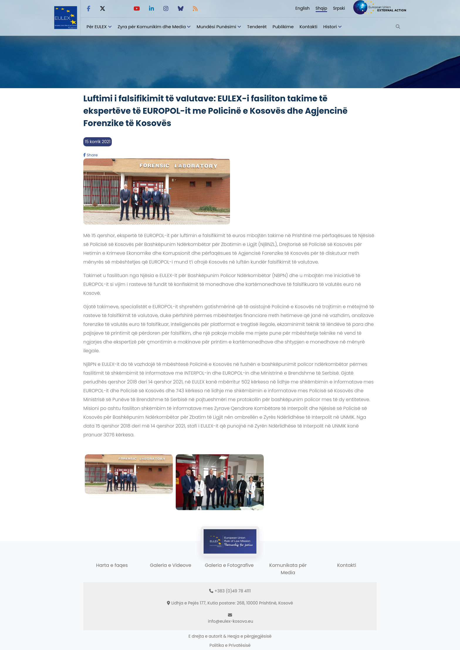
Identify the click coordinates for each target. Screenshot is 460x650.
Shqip (321, 8)
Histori (330, 27)
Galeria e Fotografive (229, 565)
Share (90, 155)
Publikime (283, 27)
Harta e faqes (112, 565)
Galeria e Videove (170, 565)
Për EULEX (97, 27)
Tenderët (257, 27)
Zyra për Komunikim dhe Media (152, 27)
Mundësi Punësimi (216, 27)
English (302, 8)
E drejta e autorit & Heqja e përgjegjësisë (230, 636)
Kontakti (308, 27)
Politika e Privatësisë (230, 645)
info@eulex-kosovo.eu (230, 621)
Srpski (339, 8)
